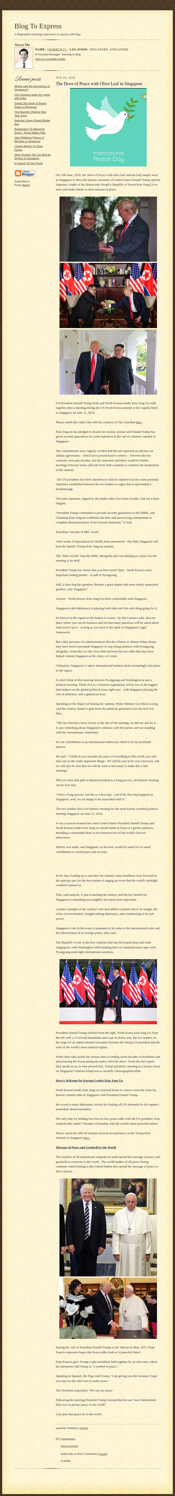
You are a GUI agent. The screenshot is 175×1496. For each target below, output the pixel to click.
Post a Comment (69, 1446)
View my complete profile (50, 59)
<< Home (65, 1460)
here (139, 422)
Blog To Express (38, 26)
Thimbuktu (57, 49)
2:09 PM (83, 1428)
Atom (26, 185)
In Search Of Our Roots (28, 163)
